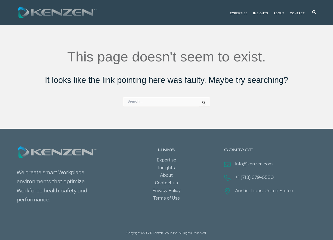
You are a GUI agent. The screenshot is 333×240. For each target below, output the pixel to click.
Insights (166, 168)
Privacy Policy (166, 190)
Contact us (166, 183)
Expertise (166, 160)
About (166, 175)
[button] (314, 12)
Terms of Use (166, 198)
